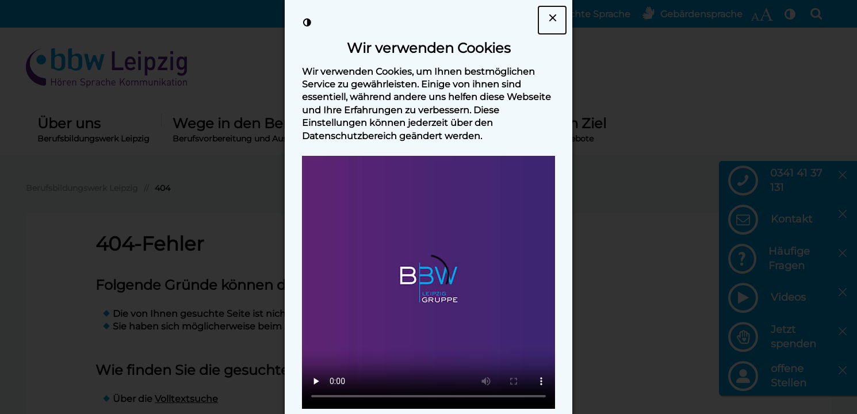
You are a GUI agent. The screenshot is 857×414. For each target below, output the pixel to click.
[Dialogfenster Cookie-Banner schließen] (552, 20)
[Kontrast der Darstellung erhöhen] (307, 22)
